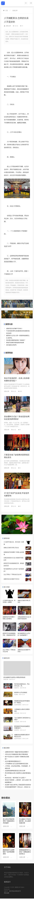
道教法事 (14, 10)
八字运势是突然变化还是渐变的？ (17, 313)
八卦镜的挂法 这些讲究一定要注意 (17, 303)
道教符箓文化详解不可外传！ (14, 328)
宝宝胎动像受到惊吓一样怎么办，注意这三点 (17, 787)
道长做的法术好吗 (11, 345)
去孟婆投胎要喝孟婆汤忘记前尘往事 (15, 770)
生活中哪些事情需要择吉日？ (13, 761)
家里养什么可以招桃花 (20, 692)
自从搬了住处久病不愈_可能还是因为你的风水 (18, 784)
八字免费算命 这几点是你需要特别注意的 (16, 763)
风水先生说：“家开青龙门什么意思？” (15, 777)
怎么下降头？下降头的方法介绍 (12, 574)
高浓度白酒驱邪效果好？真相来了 (15, 340)
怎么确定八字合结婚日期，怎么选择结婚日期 (25, 821)
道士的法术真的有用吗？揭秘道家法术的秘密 (8, 821)
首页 (6, 10)
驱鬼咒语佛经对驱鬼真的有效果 (15, 342)
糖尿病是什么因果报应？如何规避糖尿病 (8, 852)
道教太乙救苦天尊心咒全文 (11, 547)
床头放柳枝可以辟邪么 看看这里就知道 (14, 677)
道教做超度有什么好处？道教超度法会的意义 (25, 852)
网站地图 (6, 893)
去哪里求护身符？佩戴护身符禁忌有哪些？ (17, 752)
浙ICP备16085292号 (15, 891)
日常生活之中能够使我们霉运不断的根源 (16, 754)
